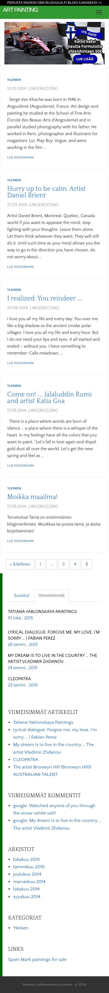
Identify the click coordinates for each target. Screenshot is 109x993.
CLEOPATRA (25, 759)
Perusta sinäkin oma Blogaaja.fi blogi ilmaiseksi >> (54, 3)
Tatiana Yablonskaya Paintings (43, 722)
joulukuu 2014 (27, 874)
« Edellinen (20, 564)
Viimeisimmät (52, 595)
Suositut (21, 595)
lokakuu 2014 (26, 889)
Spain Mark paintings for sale (37, 959)
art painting (20, 9)
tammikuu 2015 (28, 867)
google (20, 805)
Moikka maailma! (32, 497)
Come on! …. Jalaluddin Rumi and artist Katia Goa (49, 398)
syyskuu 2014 (26, 897)
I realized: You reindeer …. (44, 298)
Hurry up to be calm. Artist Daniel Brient (46, 192)
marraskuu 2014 (29, 881)
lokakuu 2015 (26, 859)
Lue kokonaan (20, 157)
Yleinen (14, 80)
